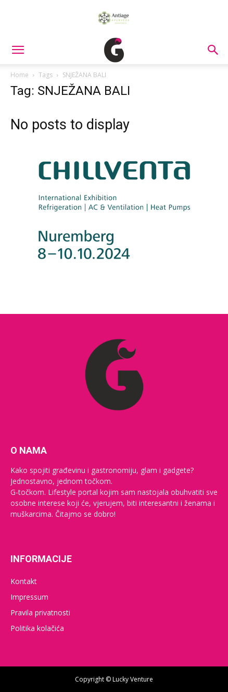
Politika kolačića (37, 628)
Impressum (29, 597)
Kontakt (23, 581)
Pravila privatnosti (40, 612)
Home (19, 74)
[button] (17, 50)
